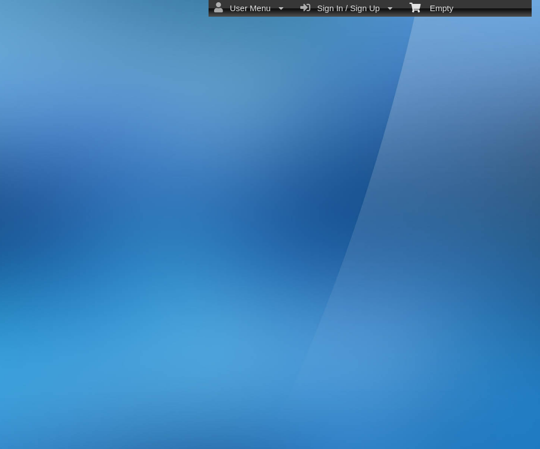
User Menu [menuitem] (249, 8)
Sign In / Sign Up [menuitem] (346, 8)
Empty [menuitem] (431, 7)
